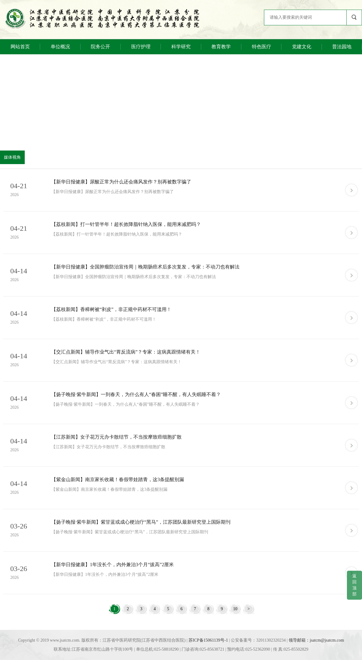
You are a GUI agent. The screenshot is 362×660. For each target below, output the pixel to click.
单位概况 (60, 46)
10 (235, 609)
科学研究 (181, 46)
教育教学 (221, 46)
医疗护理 (141, 46)
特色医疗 (261, 46)
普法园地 (341, 46)
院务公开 (100, 46)
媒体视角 (12, 157)
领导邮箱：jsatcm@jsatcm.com (316, 640)
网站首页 (20, 46)
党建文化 (301, 46)
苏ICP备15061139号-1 (208, 640)
